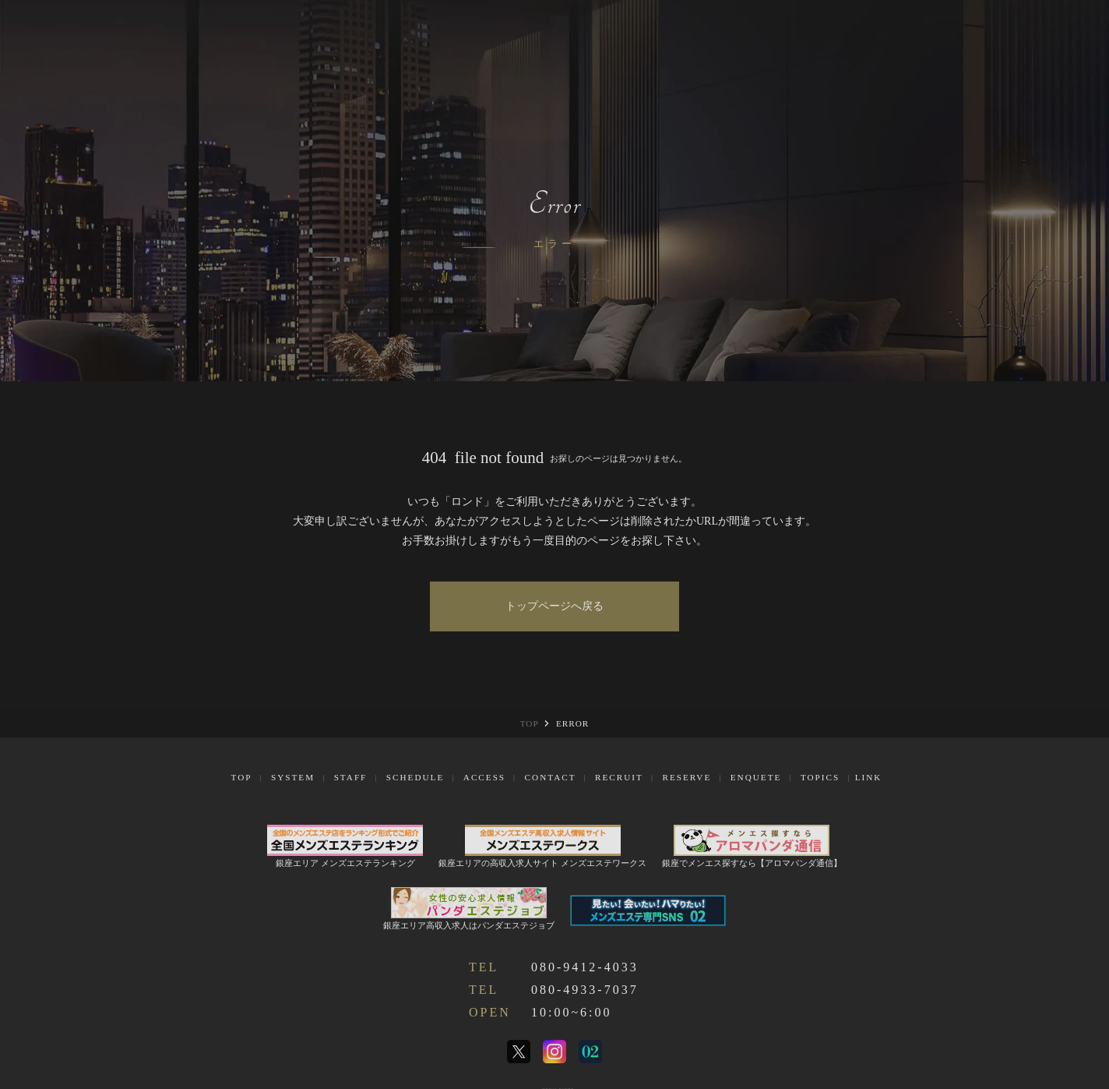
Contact (550, 777)
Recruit (619, 777)
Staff (351, 777)
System (293, 777)
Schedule (415, 777)
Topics (820, 777)
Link (868, 777)
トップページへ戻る (554, 606)
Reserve (686, 777)
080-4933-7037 (585, 989)
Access (484, 777)
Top (241, 777)
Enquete (756, 777)
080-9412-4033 (585, 967)
